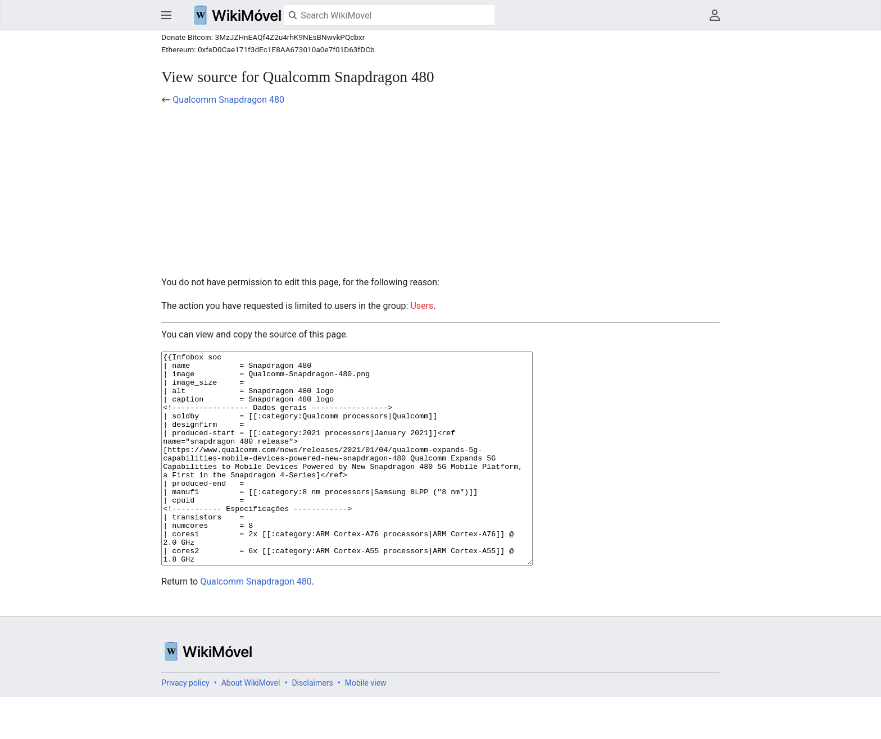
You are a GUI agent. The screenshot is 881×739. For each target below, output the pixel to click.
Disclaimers (312, 724)
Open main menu (166, 15)
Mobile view (366, 724)
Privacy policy (185, 724)
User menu (714, 15)
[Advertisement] (440, 191)
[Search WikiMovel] (389, 15)
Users (421, 305)
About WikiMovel (250, 724)
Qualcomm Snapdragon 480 (228, 99)
